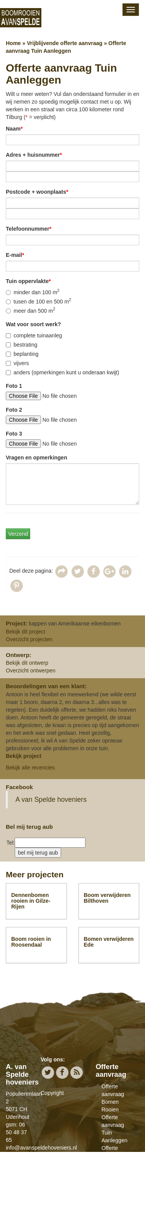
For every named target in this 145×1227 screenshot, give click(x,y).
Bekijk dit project (25, 632)
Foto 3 (14, 434)
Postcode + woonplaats (37, 192)
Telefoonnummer (28, 229)
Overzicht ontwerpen (30, 670)
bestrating (21, 345)
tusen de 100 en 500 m (38, 301)
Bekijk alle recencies (30, 767)
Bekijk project (23, 756)
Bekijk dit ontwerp (27, 663)
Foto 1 (14, 386)
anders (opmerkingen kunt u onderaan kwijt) (62, 372)
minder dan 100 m (33, 291)
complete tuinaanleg (34, 335)
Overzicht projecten (29, 639)
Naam (14, 129)
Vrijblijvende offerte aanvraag (64, 43)
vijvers (17, 363)
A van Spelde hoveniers (51, 799)
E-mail (15, 255)
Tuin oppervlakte (28, 281)
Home (13, 43)
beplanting (22, 354)
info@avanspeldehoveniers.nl (41, 1148)
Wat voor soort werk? (33, 324)
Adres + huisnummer (34, 155)
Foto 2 (14, 410)
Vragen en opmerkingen (36, 457)
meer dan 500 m (30, 310)
